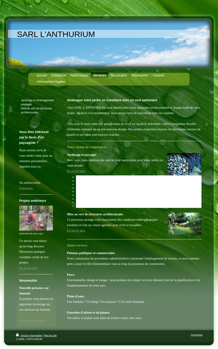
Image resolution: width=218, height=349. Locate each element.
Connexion (197, 334)
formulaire (26, 188)
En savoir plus (76, 171)
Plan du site (50, 335)
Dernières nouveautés (33, 320)
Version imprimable (29, 335)
